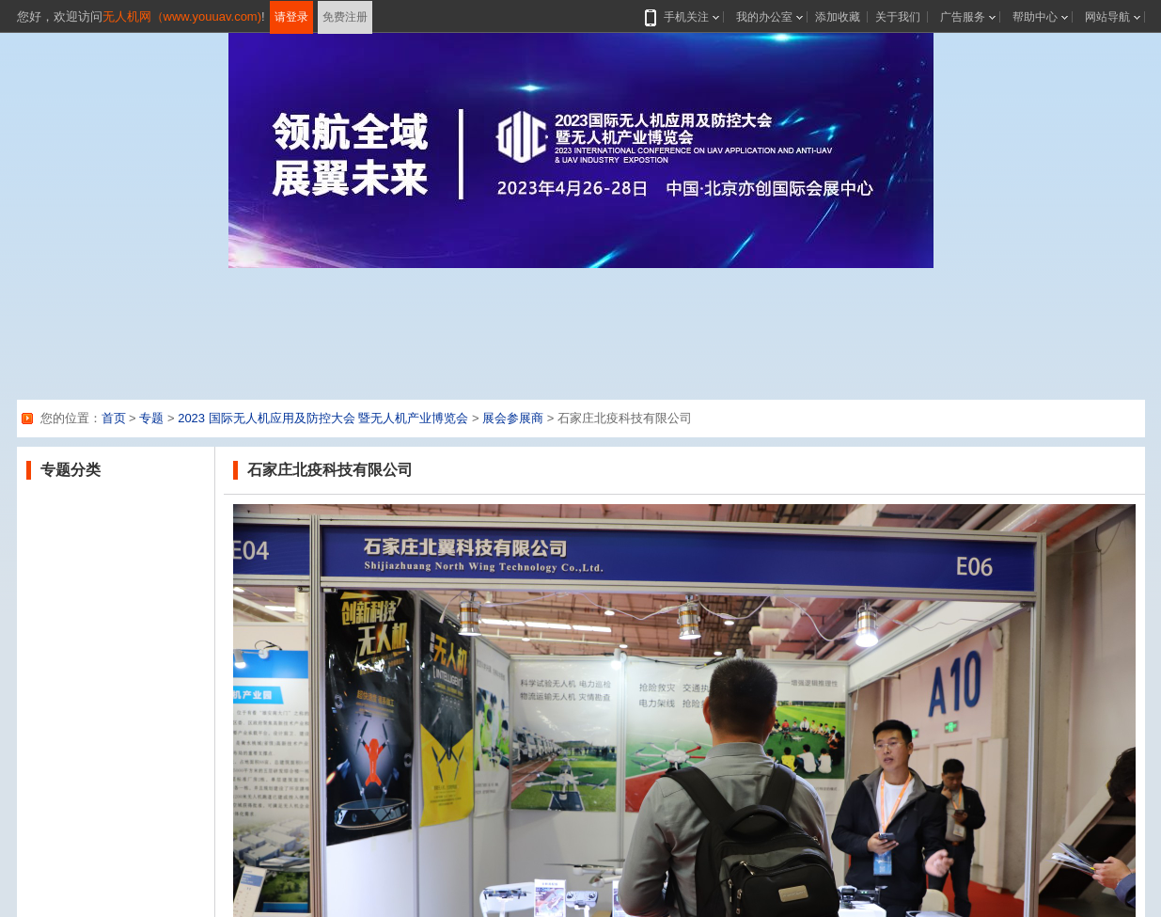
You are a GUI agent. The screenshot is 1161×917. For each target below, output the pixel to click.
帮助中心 (1035, 17)
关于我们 (897, 17)
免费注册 (345, 17)
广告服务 (962, 17)
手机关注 (682, 17)
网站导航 (1107, 17)
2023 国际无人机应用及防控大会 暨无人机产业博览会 (323, 418)
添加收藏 (837, 17)
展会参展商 (512, 418)
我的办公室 (764, 17)
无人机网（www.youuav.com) (182, 16)
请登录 (291, 17)
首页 (114, 418)
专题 (151, 418)
